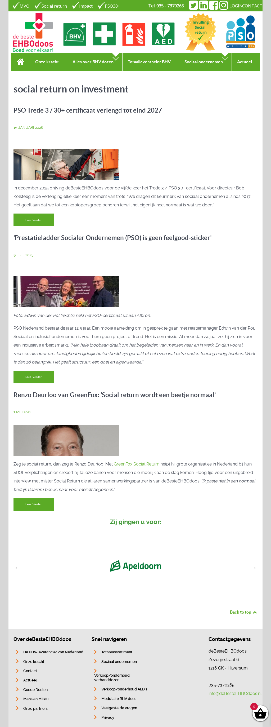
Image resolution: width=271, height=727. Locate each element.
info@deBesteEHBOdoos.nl (235, 693)
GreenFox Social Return (136, 464)
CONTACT (252, 6)
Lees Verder (33, 220)
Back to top (244, 612)
